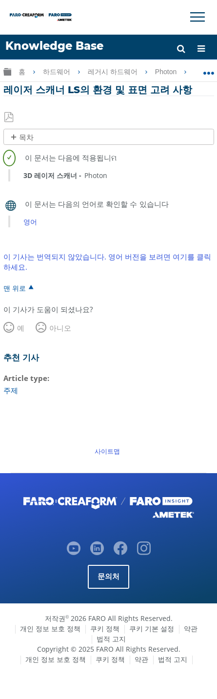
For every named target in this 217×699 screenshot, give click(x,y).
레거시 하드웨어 (113, 72)
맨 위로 (14, 287)
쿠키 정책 (104, 628)
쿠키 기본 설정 (151, 628)
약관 (190, 628)
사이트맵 (107, 451)
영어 (30, 221)
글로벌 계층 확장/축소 (7, 71)
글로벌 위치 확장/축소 (208, 69)
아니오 (60, 328)
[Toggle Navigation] (197, 17)
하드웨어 (57, 72)
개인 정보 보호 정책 (50, 628)
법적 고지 (111, 638)
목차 (26, 137)
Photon (166, 72)
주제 (10, 390)
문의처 (109, 576)
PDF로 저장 (9, 117)
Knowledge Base (54, 46)
